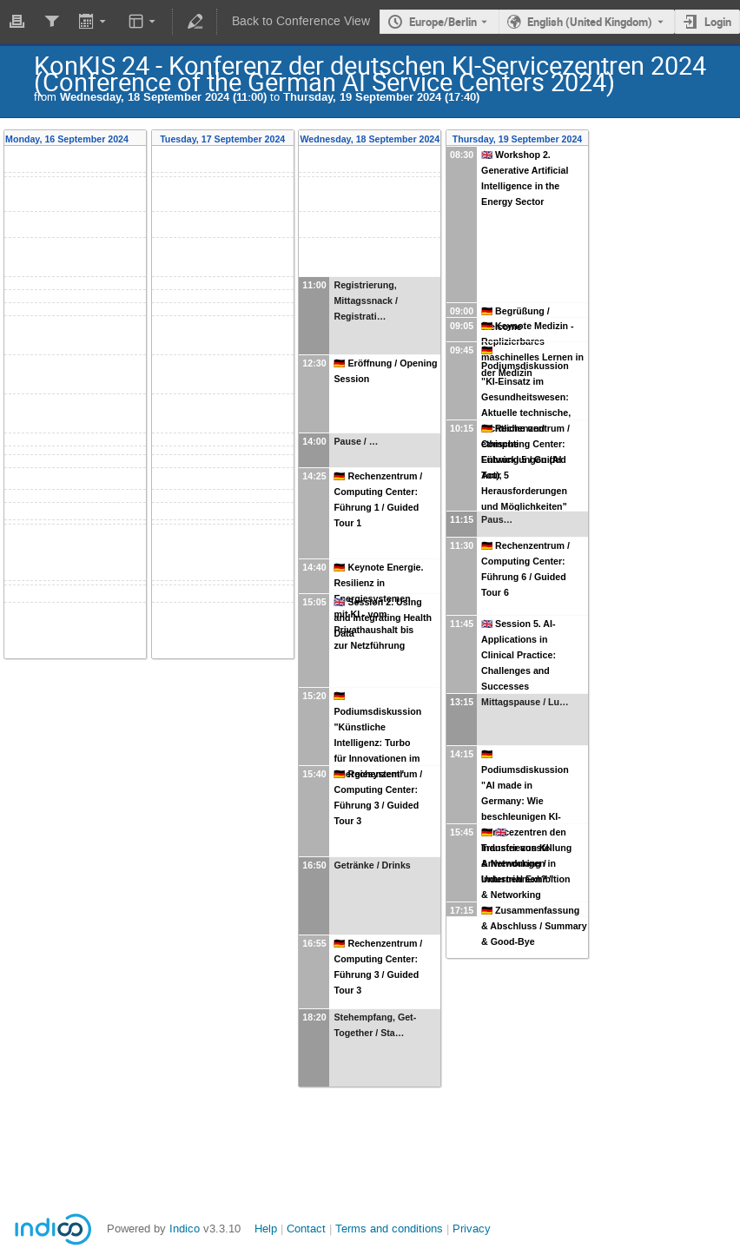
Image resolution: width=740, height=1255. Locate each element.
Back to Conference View (301, 21)
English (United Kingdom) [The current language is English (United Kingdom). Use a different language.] (589, 22)
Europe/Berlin (443, 22)
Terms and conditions (389, 1228)
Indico (184, 1228)
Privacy (472, 1228)
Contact (306, 1228)
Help (265, 1228)
